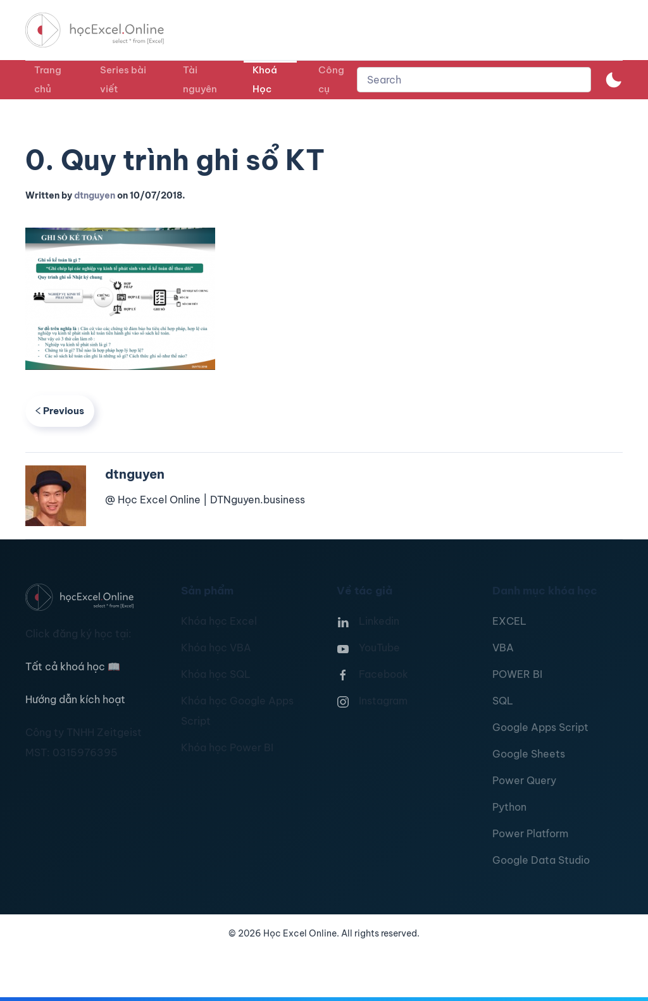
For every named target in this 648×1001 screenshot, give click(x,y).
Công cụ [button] (331, 79)
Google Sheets (528, 753)
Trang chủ (47, 79)
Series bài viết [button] (123, 79)
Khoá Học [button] (264, 79)
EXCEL (509, 621)
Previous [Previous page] (59, 411)
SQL (502, 700)
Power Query (524, 780)
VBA (503, 647)
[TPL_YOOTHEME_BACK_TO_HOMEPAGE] (106, 30)
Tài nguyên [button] (200, 79)
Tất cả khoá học (72, 666)
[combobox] (474, 79)
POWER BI (517, 674)
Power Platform (530, 833)
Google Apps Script (540, 727)
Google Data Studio (541, 860)
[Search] (474, 79)
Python (509, 807)
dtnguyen (94, 195)
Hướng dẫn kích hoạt (75, 699)
